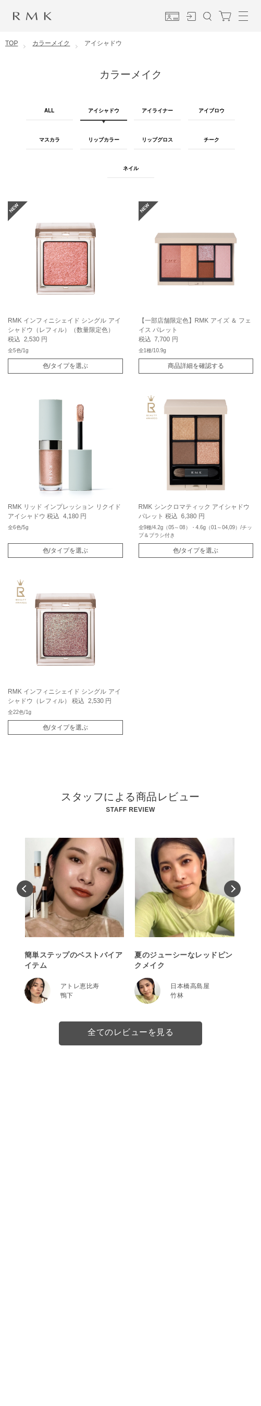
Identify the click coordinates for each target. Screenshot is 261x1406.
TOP (11, 43)
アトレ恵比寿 (80, 986)
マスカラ (49, 140)
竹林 (176, 995)
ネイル (131, 168)
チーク (211, 140)
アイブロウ (211, 110)
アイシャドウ (103, 110)
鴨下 (66, 995)
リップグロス (157, 140)
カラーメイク (51, 43)
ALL (49, 110)
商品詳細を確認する (196, 365)
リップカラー (103, 140)
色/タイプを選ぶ (65, 365)
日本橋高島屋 (189, 986)
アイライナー (157, 110)
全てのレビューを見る (130, 1032)
